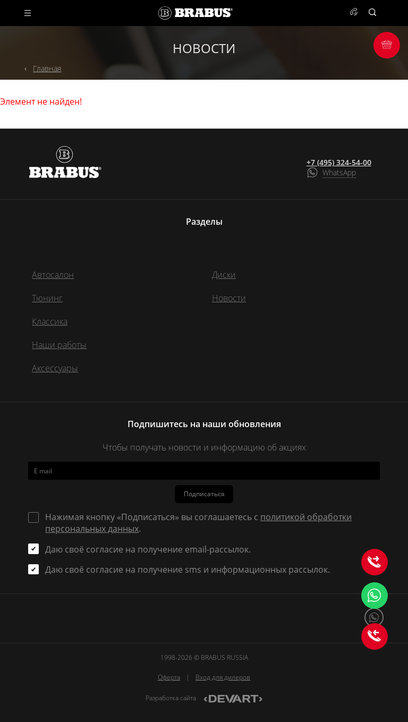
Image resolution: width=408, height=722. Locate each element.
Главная (47, 68)
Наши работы (59, 345)
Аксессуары (55, 368)
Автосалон (53, 275)
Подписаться (204, 493)
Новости (229, 298)
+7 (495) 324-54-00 (339, 162)
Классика (49, 321)
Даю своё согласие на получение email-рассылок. (148, 549)
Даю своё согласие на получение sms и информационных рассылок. (187, 569)
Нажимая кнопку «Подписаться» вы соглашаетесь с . (198, 522)
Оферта (169, 677)
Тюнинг (47, 298)
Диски (224, 275)
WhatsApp (339, 172)
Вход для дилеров (223, 677)
